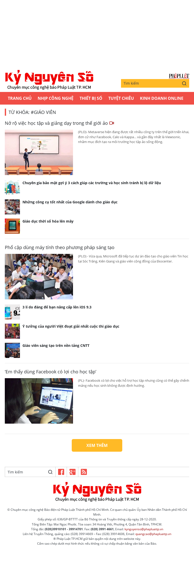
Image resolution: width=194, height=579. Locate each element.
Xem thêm (97, 445)
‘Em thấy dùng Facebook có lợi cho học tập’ (50, 372)
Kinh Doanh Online (161, 98)
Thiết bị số (91, 98)
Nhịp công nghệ (56, 98)
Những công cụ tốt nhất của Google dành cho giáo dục (69, 202)
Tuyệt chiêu (121, 98)
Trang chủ (20, 98)
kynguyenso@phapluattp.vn (144, 529)
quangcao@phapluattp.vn (153, 534)
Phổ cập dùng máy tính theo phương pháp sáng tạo (59, 247)
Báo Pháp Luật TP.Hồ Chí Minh (179, 76)
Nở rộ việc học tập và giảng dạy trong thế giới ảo (59, 123)
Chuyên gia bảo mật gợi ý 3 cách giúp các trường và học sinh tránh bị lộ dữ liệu (91, 182)
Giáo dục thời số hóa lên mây (48, 221)
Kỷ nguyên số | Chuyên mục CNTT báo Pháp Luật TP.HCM (49, 80)
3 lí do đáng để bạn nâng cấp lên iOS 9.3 (56, 307)
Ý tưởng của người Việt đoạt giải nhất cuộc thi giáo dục (70, 326)
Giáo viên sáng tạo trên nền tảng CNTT (55, 345)
